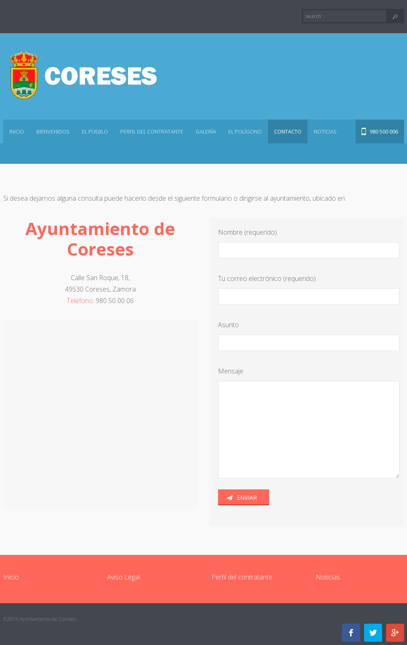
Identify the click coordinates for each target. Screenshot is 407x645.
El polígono (245, 131)
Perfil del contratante (151, 131)
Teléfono (80, 300)
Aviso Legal (123, 577)
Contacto (287, 131)
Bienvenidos (53, 131)
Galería (206, 131)
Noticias (325, 131)
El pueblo (95, 131)
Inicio (16, 131)
